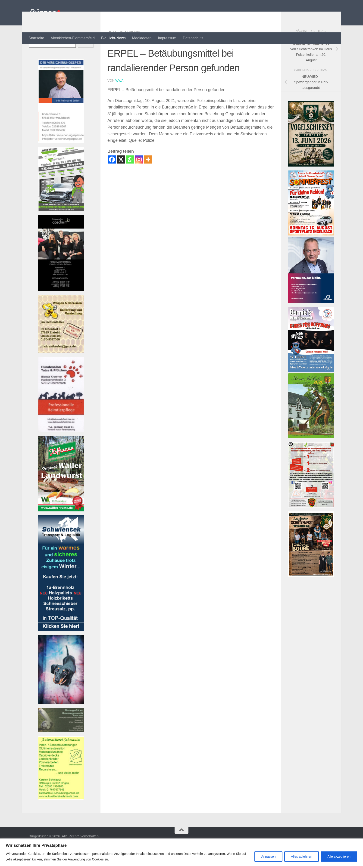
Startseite (36, 38)
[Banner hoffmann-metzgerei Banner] (61, 529)
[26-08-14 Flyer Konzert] (311, 389)
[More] (148, 178)
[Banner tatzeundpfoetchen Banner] (61, 450)
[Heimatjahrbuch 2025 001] (311, 455)
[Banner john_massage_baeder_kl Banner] (61, 750)
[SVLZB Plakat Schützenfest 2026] (311, 594)
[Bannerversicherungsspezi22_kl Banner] (61, 160)
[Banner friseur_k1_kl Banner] (61, 308)
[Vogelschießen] (311, 184)
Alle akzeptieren (338, 856)
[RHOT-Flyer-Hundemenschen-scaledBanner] (311, 525)
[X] (121, 178)
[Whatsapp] (130, 178)
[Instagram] (139, 178)
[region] (181, 852)
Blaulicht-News (113, 38)
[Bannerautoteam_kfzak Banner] (61, 228)
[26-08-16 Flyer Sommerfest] (311, 253)
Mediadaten (142, 38)
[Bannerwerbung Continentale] (311, 320)
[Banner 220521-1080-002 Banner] (61, 722)
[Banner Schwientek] (61, 648)
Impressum (167, 38)
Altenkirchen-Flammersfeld (73, 38)
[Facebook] (112, 178)
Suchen (35, 54)
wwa (119, 99)
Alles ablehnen (301, 856)
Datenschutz (193, 38)
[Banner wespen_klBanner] (61, 370)
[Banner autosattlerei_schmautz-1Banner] (61, 817)
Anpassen (268, 856)
